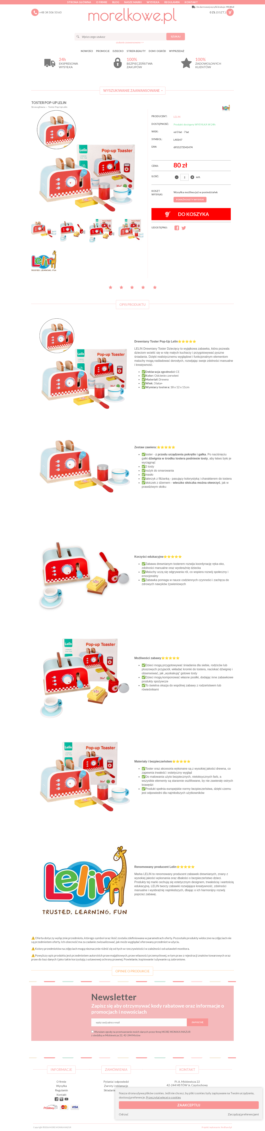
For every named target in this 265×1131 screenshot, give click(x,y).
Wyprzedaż (176, 51)
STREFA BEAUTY (136, 51)
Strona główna (79, 2)
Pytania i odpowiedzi (116, 1081)
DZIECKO (118, 51)
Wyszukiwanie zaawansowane (131, 91)
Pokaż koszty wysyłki (190, 199)
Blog (115, 2)
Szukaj (176, 36)
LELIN (177, 116)
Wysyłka (153, 2)
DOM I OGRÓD (157, 51)
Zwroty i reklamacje (116, 1085)
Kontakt (191, 2)
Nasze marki (133, 2)
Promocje (102, 51)
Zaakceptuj (188, 1105)
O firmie (101, 2)
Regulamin (172, 2)
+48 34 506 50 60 (50, 12)
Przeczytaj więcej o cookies (163, 1097)
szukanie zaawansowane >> (130, 42)
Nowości (87, 51)
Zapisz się (197, 1022)
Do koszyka (187, 214)
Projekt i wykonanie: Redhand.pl (217, 1127)
